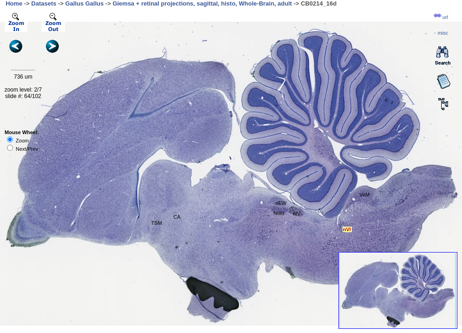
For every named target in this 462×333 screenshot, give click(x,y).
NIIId (279, 213)
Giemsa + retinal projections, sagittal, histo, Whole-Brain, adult (202, 3)
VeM (364, 194)
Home (14, 3)
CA (177, 217)
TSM (156, 223)
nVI (347, 229)
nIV (297, 213)
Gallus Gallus (84, 3)
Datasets (43, 3)
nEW (281, 203)
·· (440, 33)
